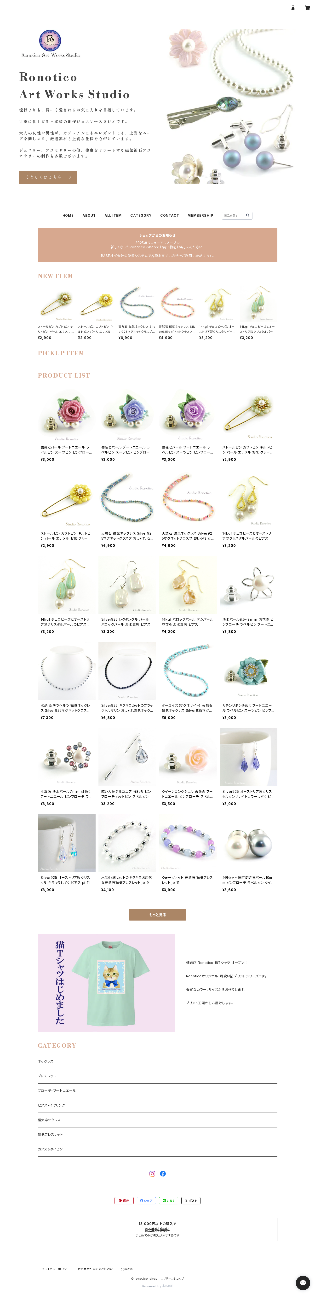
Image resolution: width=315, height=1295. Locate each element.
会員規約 (127, 1269)
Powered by (157, 1286)
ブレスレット (47, 1076)
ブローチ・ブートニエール (57, 1091)
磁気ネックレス (49, 1120)
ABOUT (89, 215)
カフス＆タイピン (50, 1149)
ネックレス (46, 1061)
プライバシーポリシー (56, 1269)
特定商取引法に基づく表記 (96, 1269)
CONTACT (169, 215)
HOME (68, 215)
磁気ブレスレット (50, 1134)
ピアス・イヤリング (51, 1105)
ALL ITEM (113, 215)
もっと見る (157, 914)
